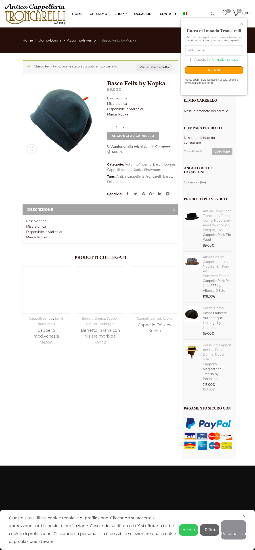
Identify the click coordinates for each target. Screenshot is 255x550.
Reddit (167, 194)
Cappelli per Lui (215, 262)
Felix (110, 182)
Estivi (59, 319)
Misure (115, 152)
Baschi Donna (164, 164)
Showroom (152, 170)
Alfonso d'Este (214, 257)
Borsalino (210, 345)
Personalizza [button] (233, 530)
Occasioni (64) (195, 182)
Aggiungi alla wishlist (129, 147)
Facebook (127, 194)
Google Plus (151, 194)
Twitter (135, 194)
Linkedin (159, 194)
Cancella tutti (193, 151)
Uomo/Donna (50, 40)
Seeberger (106, 324)
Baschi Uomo (213, 308)
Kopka (137, 170)
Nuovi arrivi (46, 324)
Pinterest (143, 194)
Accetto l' (215, 60)
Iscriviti (214, 70)
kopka (120, 182)
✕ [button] (244, 516)
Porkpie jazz (212, 230)
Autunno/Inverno (81, 40)
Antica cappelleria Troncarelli (139, 176)
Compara (160, 146)
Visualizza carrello (154, 67)
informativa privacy (223, 60)
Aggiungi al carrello (133, 136)
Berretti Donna (93, 319)
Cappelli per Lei (119, 170)
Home (28, 40)
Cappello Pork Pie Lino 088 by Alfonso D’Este (217, 286)
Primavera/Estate (216, 276)
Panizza (209, 225)
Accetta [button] (188, 529)
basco (167, 176)
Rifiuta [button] (209, 529)
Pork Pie (222, 225)
